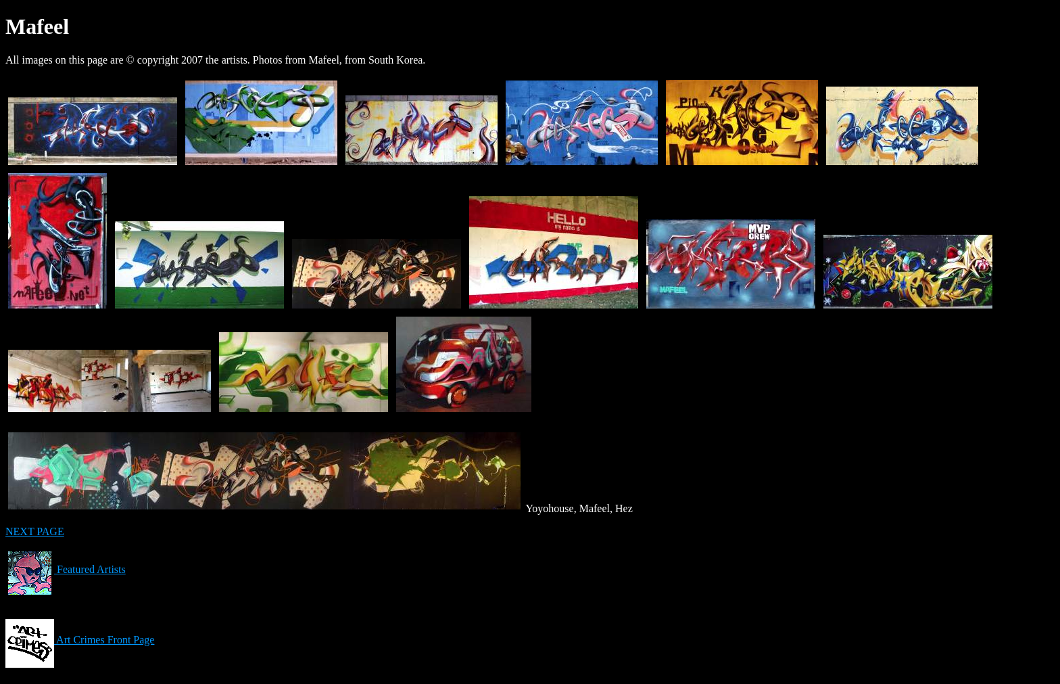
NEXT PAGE (34, 531)
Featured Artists (65, 569)
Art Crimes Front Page (79, 639)
